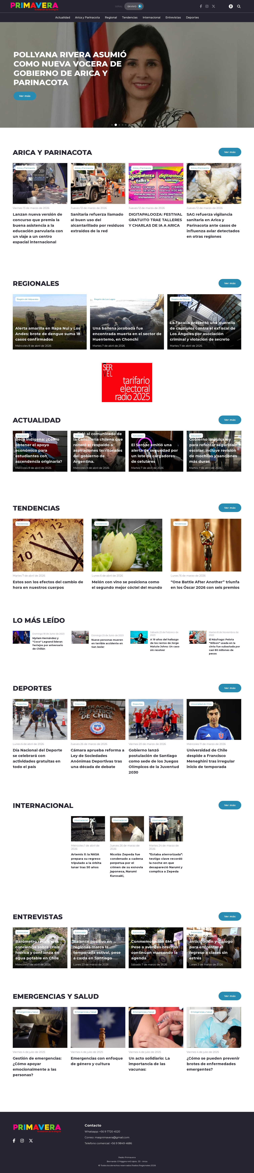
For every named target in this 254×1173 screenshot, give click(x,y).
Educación (22, 435)
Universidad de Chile (201, 704)
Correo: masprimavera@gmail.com (107, 1137)
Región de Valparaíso (27, 299)
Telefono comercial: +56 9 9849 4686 (108, 1143)
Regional (111, 17)
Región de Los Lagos (104, 299)
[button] (112, 125)
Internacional (151, 17)
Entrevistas (173, 17)
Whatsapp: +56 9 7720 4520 (102, 1131)
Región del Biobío (181, 299)
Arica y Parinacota (87, 17)
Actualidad (62, 17)
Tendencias (130, 17)
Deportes (192, 17)
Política (78, 435)
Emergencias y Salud (27, 1011)
